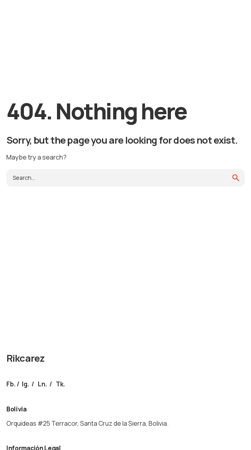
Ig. (25, 384)
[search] (236, 178)
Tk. (60, 384)
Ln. (42, 384)
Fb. (11, 384)
